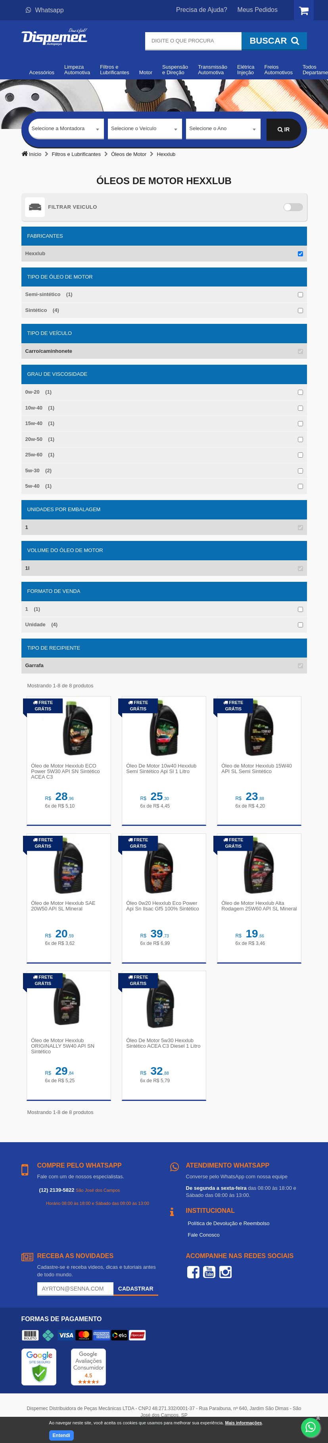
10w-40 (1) (40, 408)
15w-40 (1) (40, 423)
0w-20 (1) (38, 392)
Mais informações (243, 1422)
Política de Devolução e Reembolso (229, 1228)
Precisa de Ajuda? (201, 9)
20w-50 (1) (40, 439)
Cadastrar (135, 1293)
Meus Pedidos (258, 9)
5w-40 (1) (38, 486)
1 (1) (32, 609)
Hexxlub (35, 253)
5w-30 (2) (38, 470)
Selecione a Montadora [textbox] (58, 129)
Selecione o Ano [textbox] (207, 129)
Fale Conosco (204, 1239)
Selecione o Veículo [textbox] (133, 129)
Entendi (61, 1435)
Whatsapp (45, 10)
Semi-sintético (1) (49, 294)
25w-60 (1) (40, 455)
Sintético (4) (42, 310)
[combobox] (66, 130)
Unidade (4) (41, 624)
